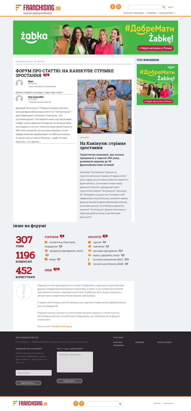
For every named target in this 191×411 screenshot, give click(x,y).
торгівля (51, 237)
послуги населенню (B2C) (108, 259)
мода (52, 259)
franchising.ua (24, 61)
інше (48, 270)
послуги (94, 237)
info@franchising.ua (62, 326)
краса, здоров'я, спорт (106, 255)
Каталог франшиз (133, 13)
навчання (98, 246)
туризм (97, 242)
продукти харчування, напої (66, 250)
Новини (151, 13)
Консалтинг (166, 13)
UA (170, 7)
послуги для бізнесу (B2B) (108, 264)
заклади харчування (105, 250)
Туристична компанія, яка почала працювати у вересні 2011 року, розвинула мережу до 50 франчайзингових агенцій (102, 160)
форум (40, 61)
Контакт (157, 403)
